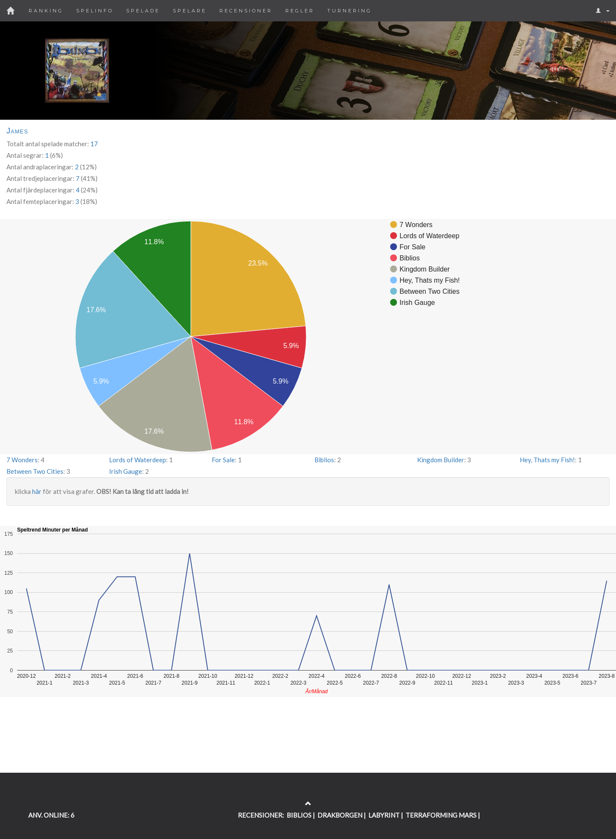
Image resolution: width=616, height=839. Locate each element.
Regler (299, 11)
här (36, 491)
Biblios (324, 460)
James (17, 131)
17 (94, 144)
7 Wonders (22, 460)
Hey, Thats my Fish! (547, 460)
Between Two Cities (34, 471)
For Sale (223, 460)
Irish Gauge (125, 471)
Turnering (349, 11)
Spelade (143, 11)
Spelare (190, 11)
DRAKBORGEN (339, 815)
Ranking (46, 11)
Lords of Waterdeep (137, 460)
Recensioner (245, 11)
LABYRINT (384, 815)
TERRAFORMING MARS (441, 815)
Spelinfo (94, 11)
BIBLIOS (299, 815)
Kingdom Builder (440, 460)
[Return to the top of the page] (308, 803)
